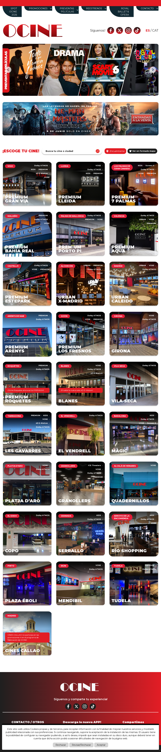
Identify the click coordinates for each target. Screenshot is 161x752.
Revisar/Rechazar (81, 745)
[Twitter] (119, 30)
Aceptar (101, 745)
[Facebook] (110, 30)
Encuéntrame (115, 151)
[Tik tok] (137, 30)
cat (155, 30)
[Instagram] (128, 30)
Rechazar (61, 745)
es (148, 30)
